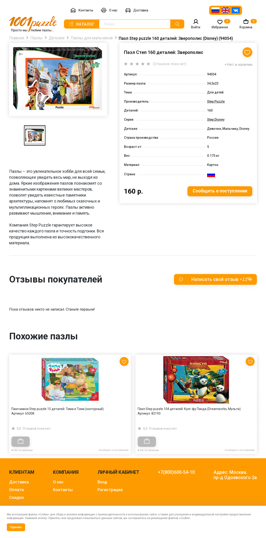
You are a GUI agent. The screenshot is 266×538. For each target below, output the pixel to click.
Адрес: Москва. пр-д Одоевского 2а (235, 475)
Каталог (81, 24)
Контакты (81, 10)
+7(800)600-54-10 (176, 472)
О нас (109, 10)
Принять (16, 527)
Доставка (136, 10)
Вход (102, 481)
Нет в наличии (239, 65)
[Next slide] (251, 391)
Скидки (16, 497)
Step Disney (215, 120)
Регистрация (110, 489)
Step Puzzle (216, 102)
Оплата (16, 489)
